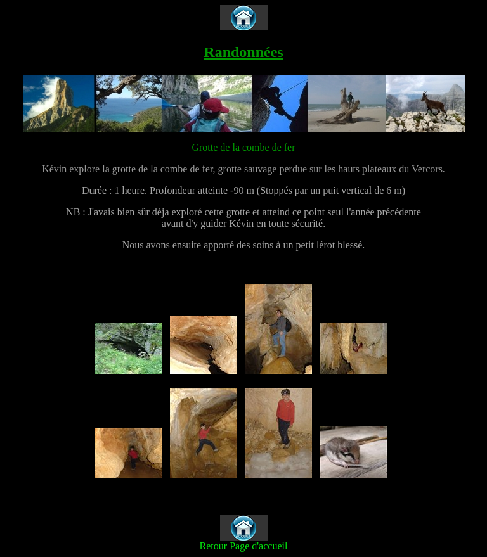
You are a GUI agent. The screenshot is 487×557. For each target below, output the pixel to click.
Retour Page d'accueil (244, 546)
